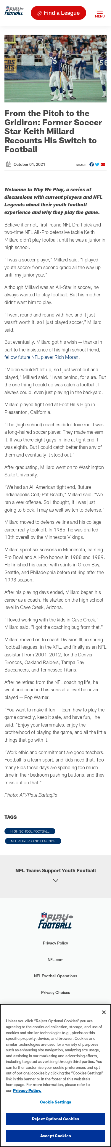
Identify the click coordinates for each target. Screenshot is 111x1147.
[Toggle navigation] (100, 13)
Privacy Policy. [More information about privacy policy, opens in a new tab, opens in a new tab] (27, 1090)
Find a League (62, 12)
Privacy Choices (55, 992)
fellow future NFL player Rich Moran (41, 357)
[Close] (103, 1012)
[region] (55, 1075)
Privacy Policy (55, 943)
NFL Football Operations (55, 975)
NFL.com (56, 959)
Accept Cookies (55, 1135)
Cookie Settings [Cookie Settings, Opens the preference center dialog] (55, 1102)
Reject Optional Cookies (55, 1119)
